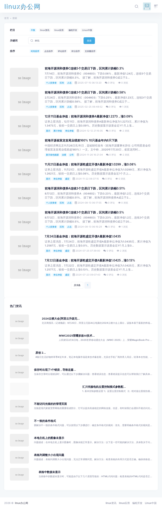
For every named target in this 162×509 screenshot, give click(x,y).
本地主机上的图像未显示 (49, 438)
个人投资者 (51, 82)
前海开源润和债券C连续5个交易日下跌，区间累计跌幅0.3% (84, 68)
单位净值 (69, 130)
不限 (33, 30)
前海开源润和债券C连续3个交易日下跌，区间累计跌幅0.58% (85, 92)
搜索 (89, 40)
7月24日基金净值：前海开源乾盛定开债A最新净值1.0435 (83, 236)
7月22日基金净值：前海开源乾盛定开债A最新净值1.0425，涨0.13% (90, 260)
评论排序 (62, 51)
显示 (48, 130)
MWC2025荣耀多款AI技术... (77, 335)
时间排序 (35, 51)
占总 (69, 82)
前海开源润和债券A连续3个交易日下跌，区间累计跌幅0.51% (85, 188)
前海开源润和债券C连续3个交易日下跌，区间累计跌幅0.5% (84, 212)
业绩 (64, 154)
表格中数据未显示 (50, 472)
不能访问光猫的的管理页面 (50, 403)
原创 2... (40, 352)
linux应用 (59, 30)
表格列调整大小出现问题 (49, 455)
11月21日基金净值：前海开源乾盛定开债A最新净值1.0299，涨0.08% (90, 164)
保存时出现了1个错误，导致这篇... (55, 369)
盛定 (67, 178)
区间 (62, 82)
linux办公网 (22, 6)
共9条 (77, 285)
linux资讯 (44, 30)
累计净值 (57, 130)
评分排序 (75, 51)
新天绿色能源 (52, 154)
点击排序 (48, 51)
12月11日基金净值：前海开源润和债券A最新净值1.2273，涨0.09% (89, 116)
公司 (71, 154)
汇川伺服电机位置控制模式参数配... (104, 386)
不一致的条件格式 (45, 420)
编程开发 (73, 30)
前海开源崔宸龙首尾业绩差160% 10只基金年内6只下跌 (81, 140)
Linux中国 (87, 30)
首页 (6, 18)
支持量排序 (90, 51)
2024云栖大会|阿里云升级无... (61, 318)
